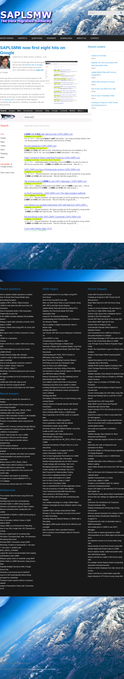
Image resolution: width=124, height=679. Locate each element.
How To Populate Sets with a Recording (57, 459)
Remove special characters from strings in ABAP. (106, 513)
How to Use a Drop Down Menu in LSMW (103, 341)
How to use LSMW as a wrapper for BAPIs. (58, 450)
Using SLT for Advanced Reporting (55, 316)
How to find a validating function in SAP (57, 475)
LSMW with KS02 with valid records (13, 382)
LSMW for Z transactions (9, 432)
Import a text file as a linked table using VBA (104, 573)
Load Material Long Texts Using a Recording (59, 368)
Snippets (22, 38)
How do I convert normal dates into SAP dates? (17, 387)
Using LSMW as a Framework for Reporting (16, 526)
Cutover (3, 341)
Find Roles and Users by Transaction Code (58, 363)
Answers (51, 38)
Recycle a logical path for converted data (15, 534)
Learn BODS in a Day (51, 338)
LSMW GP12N (5, 352)
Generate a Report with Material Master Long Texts (61, 429)
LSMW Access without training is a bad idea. (16, 465)
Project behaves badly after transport (13, 355)
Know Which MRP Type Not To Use (101, 322)
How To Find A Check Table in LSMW (56, 480)
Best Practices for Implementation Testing (58, 472)
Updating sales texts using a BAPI (12, 413)
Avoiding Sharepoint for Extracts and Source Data (61, 387)
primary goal (9, 100)
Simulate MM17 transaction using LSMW (15, 542)
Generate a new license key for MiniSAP (15, 572)
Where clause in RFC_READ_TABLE (13, 462)
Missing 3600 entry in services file (12, 468)
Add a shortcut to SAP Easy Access (56, 494)
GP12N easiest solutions (9, 446)
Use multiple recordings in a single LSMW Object (60, 502)
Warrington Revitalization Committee (42, 669)
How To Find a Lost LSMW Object (55, 366)
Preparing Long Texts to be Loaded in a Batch (59, 385)
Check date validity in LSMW (98, 480)
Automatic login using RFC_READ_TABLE (15, 410)
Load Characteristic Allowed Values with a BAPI (60, 409)
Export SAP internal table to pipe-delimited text (105, 420)
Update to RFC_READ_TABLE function (14, 303)
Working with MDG (49, 396)
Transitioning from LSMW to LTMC (55, 341)
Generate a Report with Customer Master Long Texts (62, 346)
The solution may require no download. (14, 476)
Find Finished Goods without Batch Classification (106, 494)
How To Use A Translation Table (102, 96)
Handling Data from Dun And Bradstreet (14, 501)
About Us (81, 38)
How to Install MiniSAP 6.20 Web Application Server (62, 486)
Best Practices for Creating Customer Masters (59, 360)
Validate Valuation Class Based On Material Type (106, 374)
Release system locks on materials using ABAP (17, 558)
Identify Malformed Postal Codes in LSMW (103, 549)
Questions (37, 38)
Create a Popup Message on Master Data (58, 344)
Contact (94, 38)
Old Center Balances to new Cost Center (15, 349)
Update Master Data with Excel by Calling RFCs (60, 308)
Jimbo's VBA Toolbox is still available (13, 418)
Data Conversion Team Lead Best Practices (59, 530)
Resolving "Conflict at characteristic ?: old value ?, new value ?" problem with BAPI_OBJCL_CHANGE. (17, 547)
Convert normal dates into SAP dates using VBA (105, 393)
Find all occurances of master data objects (58, 489)
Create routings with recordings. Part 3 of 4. (59, 469)
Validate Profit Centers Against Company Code (105, 366)
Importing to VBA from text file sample (14, 437)
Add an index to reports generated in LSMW (104, 532)
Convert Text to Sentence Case (99, 325)
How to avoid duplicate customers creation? (16, 363)
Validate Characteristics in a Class (100, 478)
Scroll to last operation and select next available (17, 454)
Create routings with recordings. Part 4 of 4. (59, 464)
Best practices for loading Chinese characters (16, 429)
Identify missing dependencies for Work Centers (60, 461)
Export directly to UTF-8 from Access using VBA (105, 576)
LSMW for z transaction (8, 338)
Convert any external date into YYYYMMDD (16, 484)
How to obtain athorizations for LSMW (56, 478)
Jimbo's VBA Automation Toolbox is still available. (18, 416)
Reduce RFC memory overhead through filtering (17, 426)
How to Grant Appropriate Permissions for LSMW (61, 456)
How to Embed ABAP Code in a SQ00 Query (59, 412)
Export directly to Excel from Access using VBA (105, 546)
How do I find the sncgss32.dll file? (12, 385)
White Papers (7, 38)
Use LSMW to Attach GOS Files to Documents (60, 382)
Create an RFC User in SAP (53, 431)
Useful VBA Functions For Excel (103, 82)
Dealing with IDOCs (50, 330)
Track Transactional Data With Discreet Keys (59, 491)
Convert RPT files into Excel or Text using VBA (105, 319)
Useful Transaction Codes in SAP (55, 453)
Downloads (66, 38)
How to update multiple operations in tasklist (16, 294)
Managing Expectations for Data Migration (58, 467)
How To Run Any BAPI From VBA (103, 89)
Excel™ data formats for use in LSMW (14, 435)
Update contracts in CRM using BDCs (56, 420)
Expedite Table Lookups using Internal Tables (59, 511)
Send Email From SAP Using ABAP (101, 401)
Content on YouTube (98, 56)
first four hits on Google (33, 65)
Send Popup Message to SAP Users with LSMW (105, 338)
